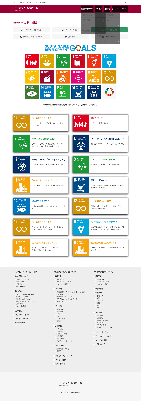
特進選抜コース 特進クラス (66, 294)
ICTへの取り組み (22, 296)
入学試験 (60, 329)
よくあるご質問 (60, 360)
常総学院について (87, 9)
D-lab (98, 308)
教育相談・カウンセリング (25, 301)
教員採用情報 (21, 286)
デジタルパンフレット (64, 341)
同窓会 (59, 351)
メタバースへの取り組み (25, 294)
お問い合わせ (43, 2)
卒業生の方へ (60, 345)
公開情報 (107, 9)
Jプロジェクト (102, 300)
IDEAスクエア (61, 319)
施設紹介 (19, 284)
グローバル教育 (62, 284)
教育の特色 (99, 289)
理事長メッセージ (22, 279)
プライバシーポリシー (120, 9)
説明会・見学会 (62, 334)
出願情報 (60, 331)
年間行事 (60, 309)
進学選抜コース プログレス (66, 296)
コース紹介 (59, 289)
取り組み (98, 9)
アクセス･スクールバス (24, 2)
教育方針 (58, 276)
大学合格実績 (21, 306)
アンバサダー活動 (101, 332)
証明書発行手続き (63, 349)
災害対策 (19, 304)
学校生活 (58, 306)
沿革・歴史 (20, 281)
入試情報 (58, 326)
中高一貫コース (62, 301)
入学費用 (60, 336)
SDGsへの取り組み (23, 299)
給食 (58, 316)
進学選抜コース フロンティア (67, 299)
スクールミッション (64, 281)
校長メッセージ (62, 279)
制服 (58, 314)
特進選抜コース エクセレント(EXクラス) (71, 292)
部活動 (59, 321)
